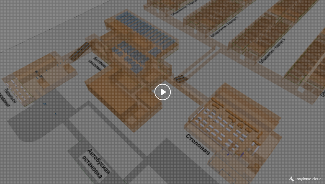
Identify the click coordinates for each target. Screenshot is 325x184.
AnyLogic (305, 179)
